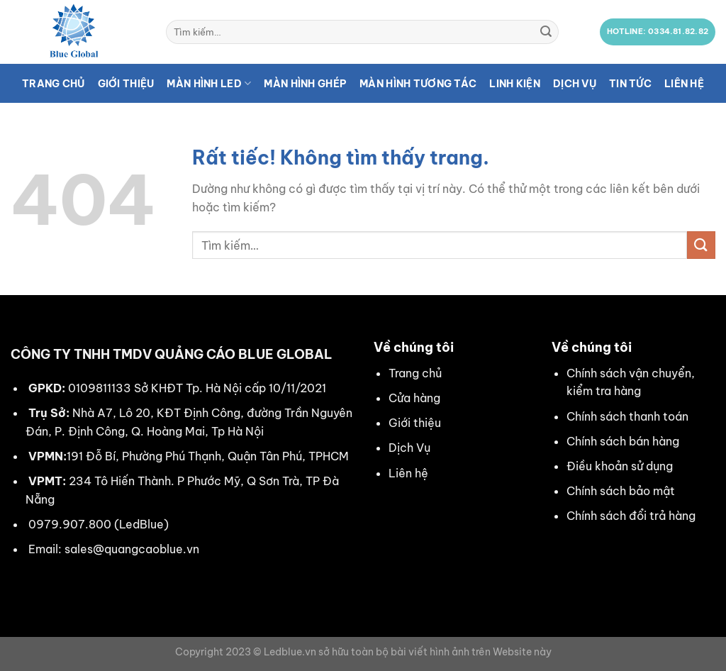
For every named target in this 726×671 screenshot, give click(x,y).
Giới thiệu (126, 83)
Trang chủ (53, 83)
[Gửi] (546, 32)
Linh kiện (514, 83)
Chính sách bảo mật (620, 491)
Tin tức (630, 83)
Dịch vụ (574, 83)
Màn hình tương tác (417, 83)
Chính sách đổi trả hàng (631, 516)
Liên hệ (684, 83)
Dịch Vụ (409, 447)
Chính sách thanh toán (627, 416)
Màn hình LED (209, 83)
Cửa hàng (414, 398)
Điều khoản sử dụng (619, 466)
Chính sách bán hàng (622, 441)
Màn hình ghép (305, 83)
